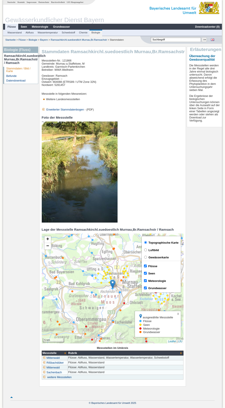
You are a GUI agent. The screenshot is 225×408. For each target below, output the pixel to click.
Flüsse (11, 26)
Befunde (11, 76)
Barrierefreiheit (58, 2)
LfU (180, 341)
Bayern (44, 39)
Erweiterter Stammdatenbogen (63, 109)
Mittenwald (51, 357)
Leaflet (172, 341)
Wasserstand (14, 32)
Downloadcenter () (207, 26)
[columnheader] (54, 353)
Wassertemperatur (48, 32)
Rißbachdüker (53, 362)
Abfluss (30, 32)
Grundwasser (61, 26)
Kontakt (21, 2)
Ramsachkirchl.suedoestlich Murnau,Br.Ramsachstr (79, 39)
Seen (24, 26)
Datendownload (16, 80)
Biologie (95, 32)
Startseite (11, 2)
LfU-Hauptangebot (75, 2)
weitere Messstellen (59, 377)
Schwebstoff (68, 32)
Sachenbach (52, 372)
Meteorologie (40, 26)
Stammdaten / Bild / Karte (18, 70)
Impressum (31, 2)
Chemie (83, 32)
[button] (112, 283)
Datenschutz (43, 2)
